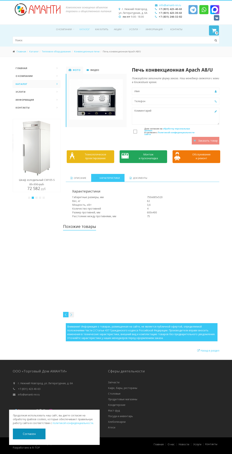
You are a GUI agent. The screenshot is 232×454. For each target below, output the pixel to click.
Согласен (29, 434)
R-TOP (36, 447)
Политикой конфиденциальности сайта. (169, 133)
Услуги (133, 29)
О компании (64, 29)
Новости (184, 444)
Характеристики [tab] (108, 178)
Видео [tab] (93, 70)
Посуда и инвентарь (120, 416)
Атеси (111, 427)
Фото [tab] (74, 70)
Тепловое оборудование (56, 51)
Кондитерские (116, 405)
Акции (117, 29)
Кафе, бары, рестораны (122, 388)
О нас (171, 444)
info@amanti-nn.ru (170, 5)
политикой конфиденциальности (73, 423)
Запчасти (113, 382)
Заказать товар (205, 140)
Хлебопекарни (117, 421)
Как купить (101, 29)
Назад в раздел (208, 350)
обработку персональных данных (167, 129)
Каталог (85, 29)
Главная (21, 51)
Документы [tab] (138, 178)
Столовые (114, 393)
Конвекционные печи (87, 51)
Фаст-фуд (114, 410)
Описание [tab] (78, 178)
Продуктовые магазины (122, 399)
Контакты (176, 29)
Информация (154, 29)
